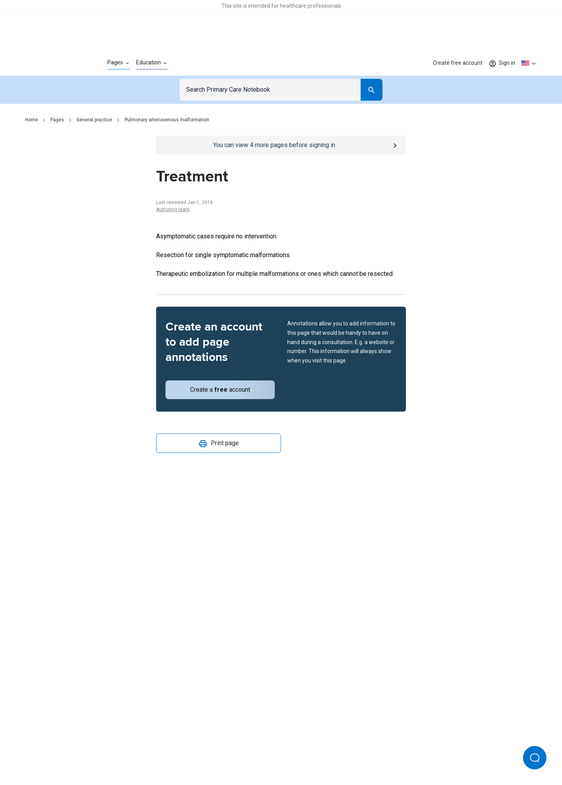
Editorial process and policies (299, 753)
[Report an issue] (281, 484)
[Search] (371, 90)
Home (31, 120)
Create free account (457, 63)
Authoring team (173, 209)
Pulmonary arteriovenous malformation (166, 120)
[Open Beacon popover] (534, 757)
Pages (57, 120)
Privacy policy (195, 753)
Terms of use (238, 753)
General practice (94, 120)
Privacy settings (363, 753)
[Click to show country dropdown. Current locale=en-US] (529, 63)
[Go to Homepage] (53, 63)
